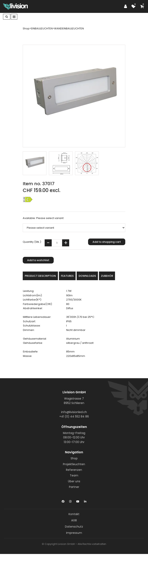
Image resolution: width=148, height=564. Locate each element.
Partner (74, 487)
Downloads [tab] (87, 276)
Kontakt (74, 514)
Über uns (74, 481)
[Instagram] (70, 500)
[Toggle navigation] (14, 17)
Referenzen (74, 470)
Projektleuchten (74, 464)
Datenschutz (74, 527)
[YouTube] (77, 500)
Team (74, 475)
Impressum (74, 533)
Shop (74, 458)
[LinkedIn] (85, 500)
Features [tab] (67, 276)
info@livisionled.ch (74, 412)
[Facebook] (63, 500)
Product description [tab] (40, 276)
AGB (74, 520)
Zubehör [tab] (107, 276)
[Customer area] (126, 6)
